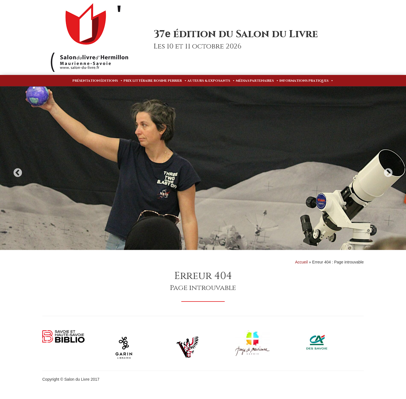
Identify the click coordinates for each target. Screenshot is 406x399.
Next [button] (388, 172)
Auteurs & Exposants (211, 80)
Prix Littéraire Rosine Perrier (155, 80)
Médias (242, 80)
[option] (203, 168)
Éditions (111, 80)
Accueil (301, 262)
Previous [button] (18, 172)
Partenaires (264, 80)
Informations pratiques (306, 80)
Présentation (86, 80)
